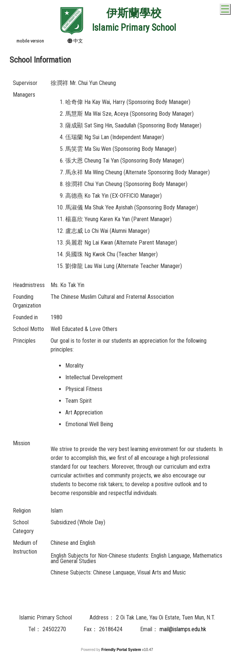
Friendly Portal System (121, 650)
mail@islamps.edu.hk (183, 629)
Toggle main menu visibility (225, 7)
